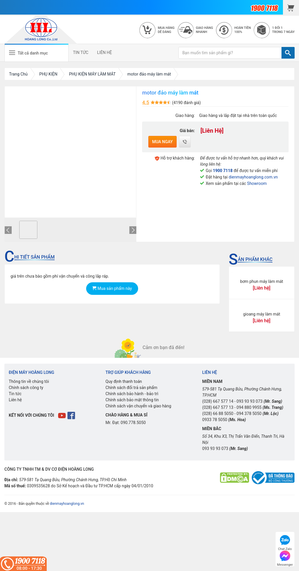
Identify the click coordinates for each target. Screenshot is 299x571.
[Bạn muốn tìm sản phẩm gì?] (230, 53)
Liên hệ (15, 399)
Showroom (257, 183)
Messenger (285, 558)
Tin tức (15, 393)
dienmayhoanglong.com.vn (253, 177)
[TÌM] (288, 53)
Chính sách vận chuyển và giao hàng (138, 406)
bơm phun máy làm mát (261, 281)
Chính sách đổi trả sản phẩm (131, 387)
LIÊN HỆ (104, 52)
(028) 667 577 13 (218, 407)
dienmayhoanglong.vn (67, 504)
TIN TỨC (80, 52)
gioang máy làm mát (261, 314)
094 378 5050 (249, 413)
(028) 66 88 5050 (218, 413)
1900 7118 (223, 170)
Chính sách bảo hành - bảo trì (131, 393)
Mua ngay (162, 141)
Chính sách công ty (26, 387)
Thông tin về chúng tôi (29, 381)
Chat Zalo (285, 542)
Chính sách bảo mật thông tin (132, 399)
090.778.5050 (133, 422)
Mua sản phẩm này (112, 288)
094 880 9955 (249, 407)
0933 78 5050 (214, 419)
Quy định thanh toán (123, 381)
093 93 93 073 (250, 401)
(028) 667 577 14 (218, 401)
